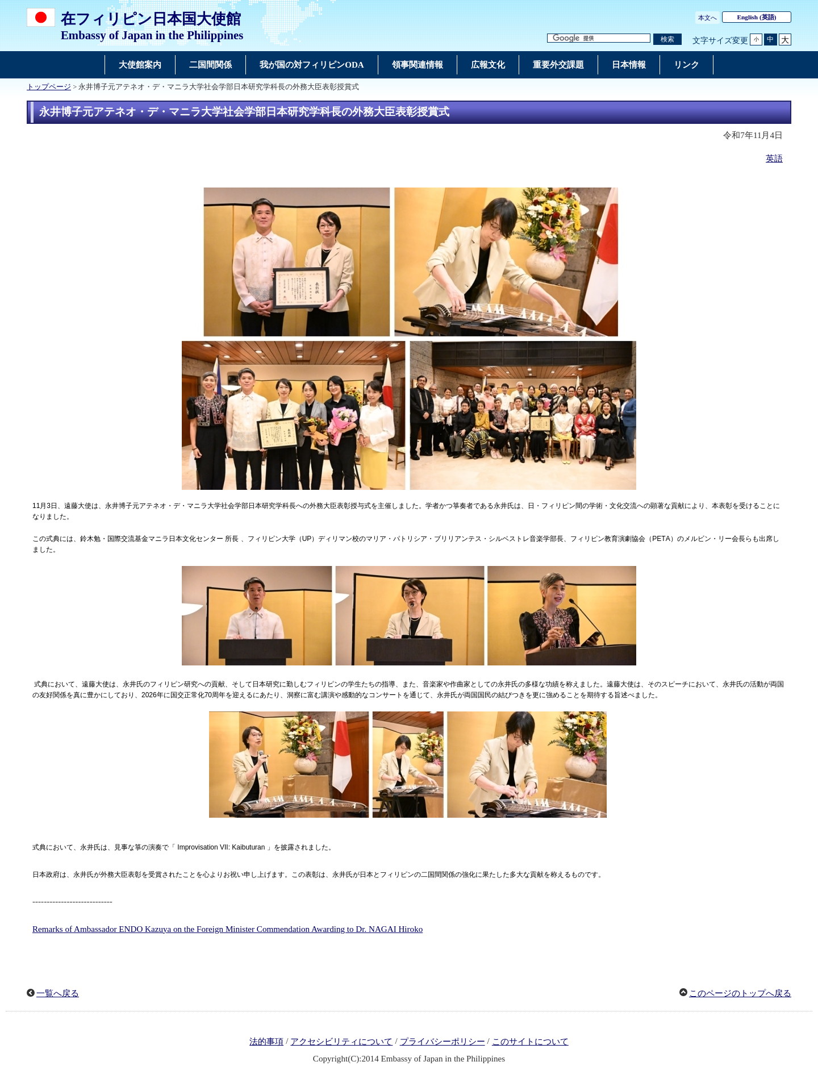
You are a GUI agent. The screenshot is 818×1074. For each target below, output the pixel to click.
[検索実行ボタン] (667, 39)
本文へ (707, 17)
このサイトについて (530, 1041)
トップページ (49, 87)
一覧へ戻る (57, 993)
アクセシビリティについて (341, 1041)
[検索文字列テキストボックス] (598, 38)
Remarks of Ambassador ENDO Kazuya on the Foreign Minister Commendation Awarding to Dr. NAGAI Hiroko (227, 929)
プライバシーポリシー (442, 1041)
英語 (774, 158)
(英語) (757, 17)
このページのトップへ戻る (740, 993)
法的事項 (266, 1041)
